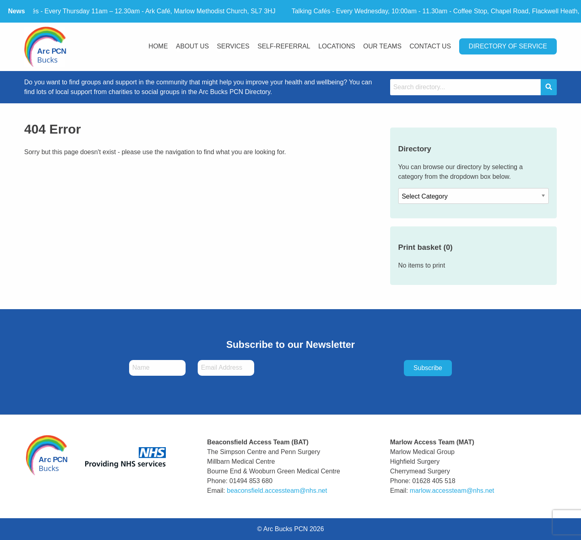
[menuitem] (158, 47)
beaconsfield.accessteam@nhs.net (277, 490)
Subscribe (428, 367)
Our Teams (382, 46)
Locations (336, 46)
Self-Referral (283, 46)
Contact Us (430, 46)
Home (158, 46)
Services (233, 46)
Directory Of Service (508, 46)
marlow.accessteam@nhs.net (452, 490)
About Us (192, 46)
